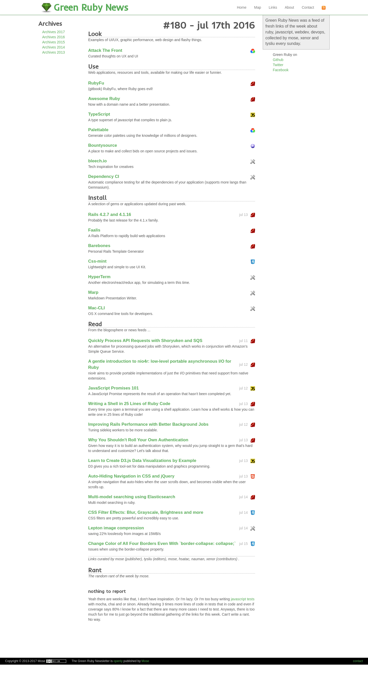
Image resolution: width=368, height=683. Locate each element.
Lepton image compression (116, 528)
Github (278, 60)
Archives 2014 (53, 47)
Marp (93, 292)
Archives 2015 (53, 42)
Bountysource (102, 145)
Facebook (281, 70)
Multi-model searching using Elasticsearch (131, 496)
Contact (308, 7)
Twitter (278, 65)
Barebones (99, 245)
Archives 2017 (53, 32)
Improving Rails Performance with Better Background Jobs (148, 424)
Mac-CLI (96, 308)
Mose (145, 661)
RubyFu (96, 83)
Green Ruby (91, 7)
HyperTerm (99, 276)
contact (358, 661)
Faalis (94, 230)
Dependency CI (103, 176)
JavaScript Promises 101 (113, 388)
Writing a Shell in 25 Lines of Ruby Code (129, 403)
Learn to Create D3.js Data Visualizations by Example (142, 460)
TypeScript (99, 114)
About (289, 7)
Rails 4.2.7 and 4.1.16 (109, 214)
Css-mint (97, 261)
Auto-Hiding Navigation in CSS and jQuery (131, 476)
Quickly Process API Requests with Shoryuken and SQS (145, 340)
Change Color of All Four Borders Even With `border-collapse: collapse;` (162, 543)
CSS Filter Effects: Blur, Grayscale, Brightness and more (145, 512)
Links (273, 7)
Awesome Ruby (104, 98)
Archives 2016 (53, 37)
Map (257, 7)
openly (117, 661)
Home (241, 7)
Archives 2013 (53, 52)
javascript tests (243, 599)
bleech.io (97, 160)
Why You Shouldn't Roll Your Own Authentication (138, 439)
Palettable (98, 129)
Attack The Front (105, 50)
